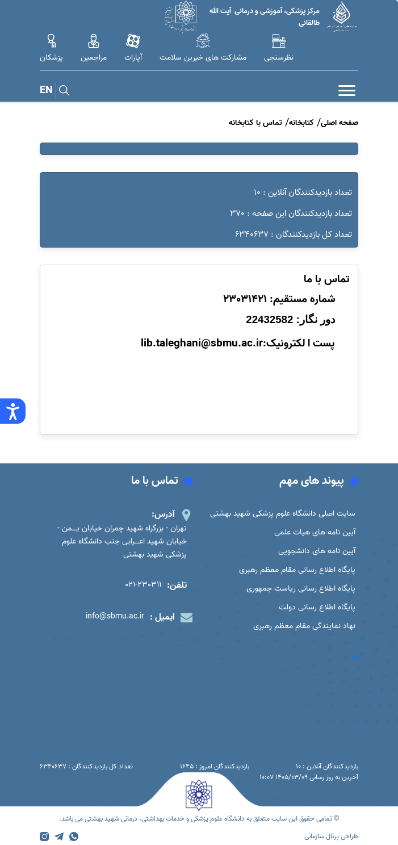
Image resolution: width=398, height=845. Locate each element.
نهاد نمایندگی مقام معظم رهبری (304, 626)
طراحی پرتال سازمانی (331, 836)
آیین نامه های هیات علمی (314, 532)
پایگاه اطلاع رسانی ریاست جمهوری (300, 588)
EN (46, 90)
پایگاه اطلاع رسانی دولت (317, 607)
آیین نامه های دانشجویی (316, 551)
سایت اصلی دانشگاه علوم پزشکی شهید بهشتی (282, 513)
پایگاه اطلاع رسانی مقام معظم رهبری (297, 569)
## (354, 657)
